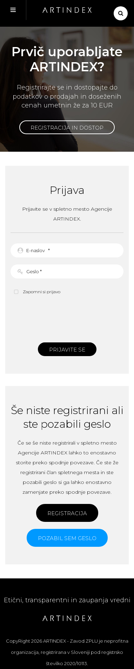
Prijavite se (67, 349)
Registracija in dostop (67, 127)
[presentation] (67, 318)
